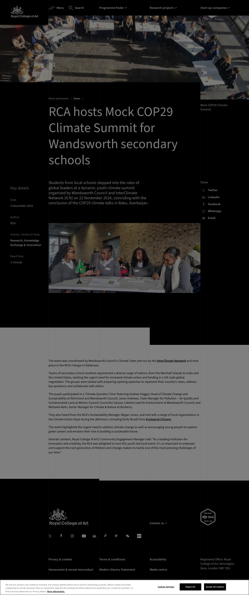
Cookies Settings (166, 591)
